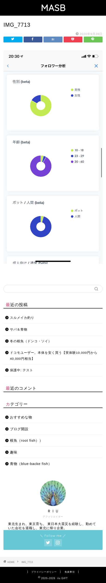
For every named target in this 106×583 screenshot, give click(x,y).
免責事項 (70, 572)
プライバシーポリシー (44, 572)
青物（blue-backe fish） (31, 464)
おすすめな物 (21, 417)
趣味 (13, 452)
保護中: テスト (21, 370)
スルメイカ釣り (22, 317)
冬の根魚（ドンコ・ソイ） (31, 341)
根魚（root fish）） (26, 440)
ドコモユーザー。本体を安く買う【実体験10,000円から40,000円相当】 (53, 355)
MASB (53, 7)
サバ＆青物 (18, 329)
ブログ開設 (19, 429)
